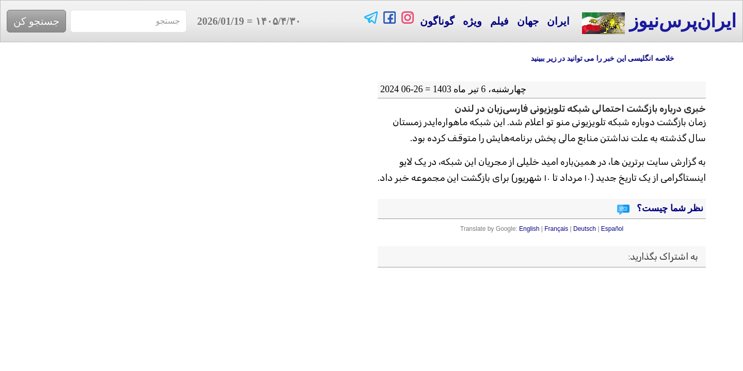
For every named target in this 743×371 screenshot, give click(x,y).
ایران (558, 21)
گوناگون (437, 21)
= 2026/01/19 (244, 21)
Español (612, 228)
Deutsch (584, 228)
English (529, 228)
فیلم (499, 21)
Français (556, 228)
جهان (528, 21)
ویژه (472, 21)
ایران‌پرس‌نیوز (659, 22)
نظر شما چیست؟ (669, 208)
